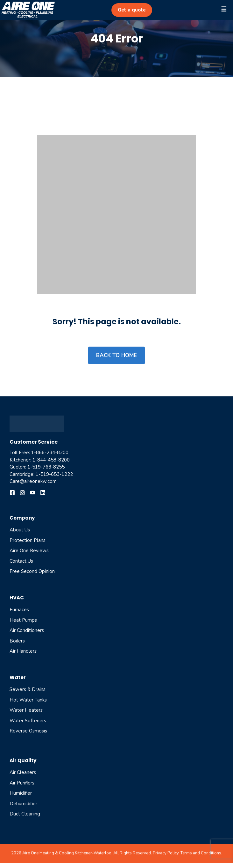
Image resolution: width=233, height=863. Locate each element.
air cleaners (23, 772)
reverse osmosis (28, 731)
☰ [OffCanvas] (224, 9)
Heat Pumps (23, 620)
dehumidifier (23, 803)
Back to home (116, 355)
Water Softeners (28, 720)
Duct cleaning (25, 814)
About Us (20, 530)
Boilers (17, 641)
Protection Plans (28, 540)
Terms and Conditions (200, 853)
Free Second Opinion (32, 571)
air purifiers (22, 783)
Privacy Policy (166, 853)
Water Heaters (26, 710)
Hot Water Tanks (28, 700)
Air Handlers (23, 651)
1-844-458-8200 (51, 460)
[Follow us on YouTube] (32, 492)
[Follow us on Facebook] (12, 492)
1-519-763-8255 (46, 467)
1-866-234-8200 (49, 452)
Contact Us (21, 561)
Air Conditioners (27, 630)
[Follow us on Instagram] (22, 492)
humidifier (21, 793)
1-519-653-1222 (54, 474)
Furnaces (19, 609)
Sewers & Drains (28, 689)
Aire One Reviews (29, 550)
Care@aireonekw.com (33, 481)
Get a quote (132, 10)
